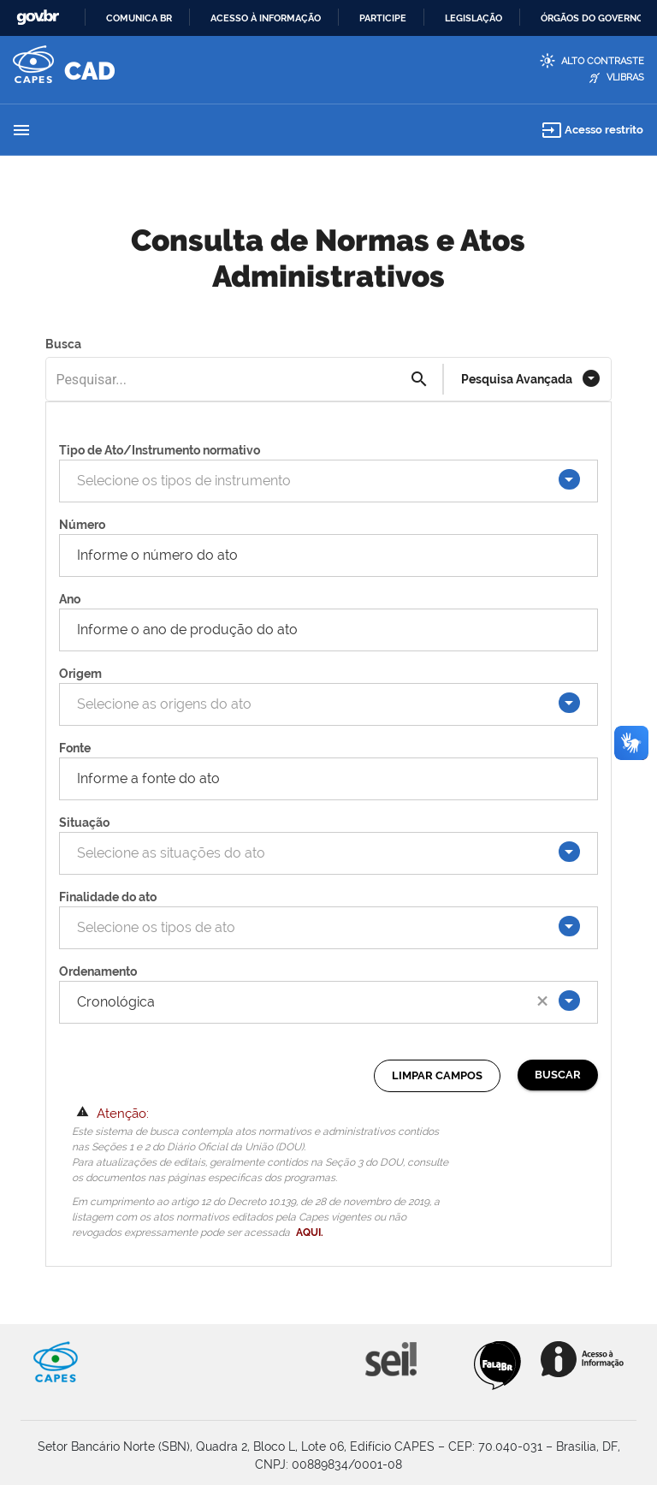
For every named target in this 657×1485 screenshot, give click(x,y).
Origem (80, 673)
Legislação (473, 18)
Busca (63, 344)
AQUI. (309, 1232)
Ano (69, 599)
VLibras (625, 77)
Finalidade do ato (108, 897)
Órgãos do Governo (592, 18)
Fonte (75, 748)
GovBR (37, 17)
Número (82, 525)
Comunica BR (139, 18)
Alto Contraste (602, 61)
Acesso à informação (265, 18)
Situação (84, 822)
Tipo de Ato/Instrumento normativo (159, 450)
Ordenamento (98, 971)
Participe (382, 18)
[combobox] (319, 481)
